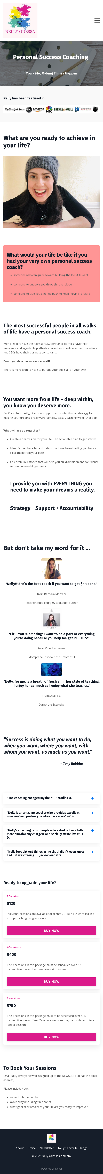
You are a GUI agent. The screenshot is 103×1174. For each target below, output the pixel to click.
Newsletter (47, 1148)
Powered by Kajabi (51, 1168)
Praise (32, 1148)
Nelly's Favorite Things (72, 1148)
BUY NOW (51, 931)
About (20, 1148)
